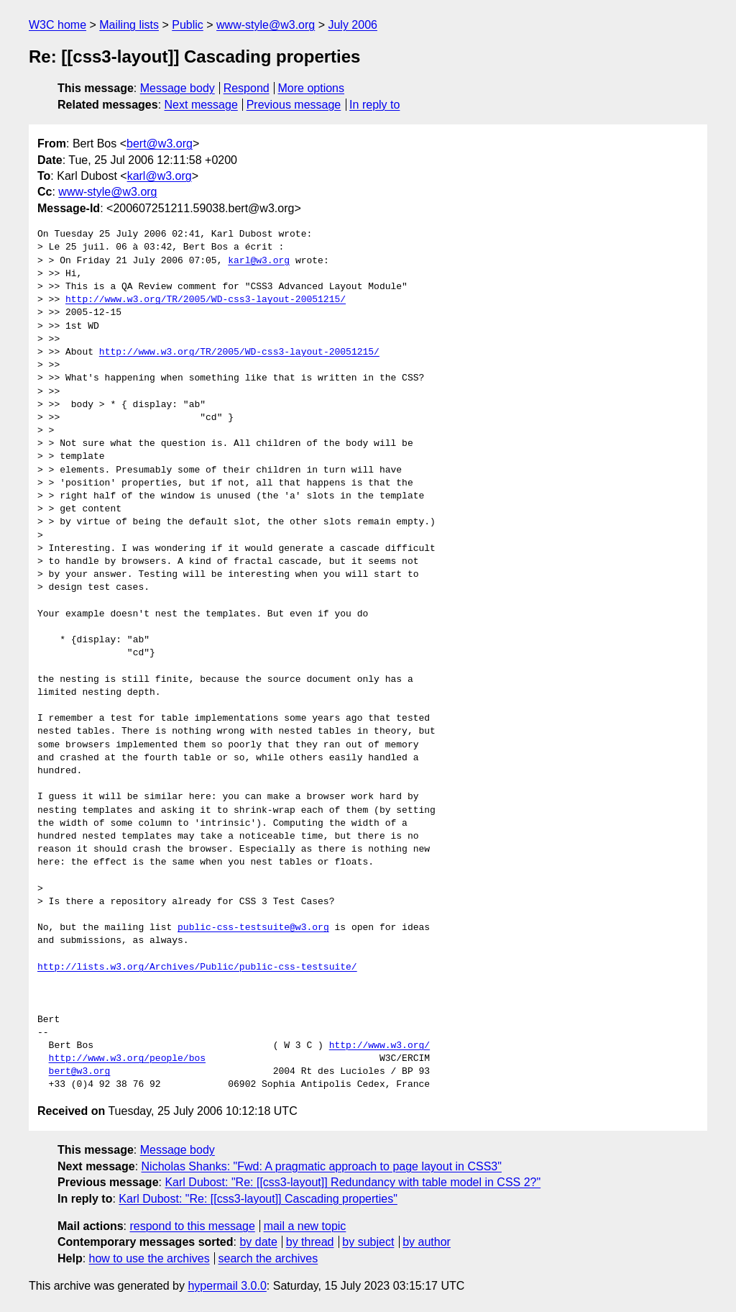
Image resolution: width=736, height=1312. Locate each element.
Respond (247, 88)
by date (258, 1242)
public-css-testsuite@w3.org (253, 927)
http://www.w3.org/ (379, 1045)
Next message (201, 105)
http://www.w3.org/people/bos (127, 1058)
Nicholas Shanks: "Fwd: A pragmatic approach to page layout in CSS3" (322, 1166)
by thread (310, 1242)
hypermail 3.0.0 (227, 1286)
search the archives (268, 1258)
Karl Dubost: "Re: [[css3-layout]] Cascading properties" (258, 1199)
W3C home (57, 25)
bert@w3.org (159, 143)
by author (426, 1242)
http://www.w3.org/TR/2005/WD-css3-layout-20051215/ (205, 299)
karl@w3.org (159, 176)
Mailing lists (129, 25)
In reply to (374, 105)
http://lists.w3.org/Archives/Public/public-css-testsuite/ (197, 967)
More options (311, 88)
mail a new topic (305, 1226)
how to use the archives (149, 1258)
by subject (368, 1242)
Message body (177, 88)
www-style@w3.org (265, 25)
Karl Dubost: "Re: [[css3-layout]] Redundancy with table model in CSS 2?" (352, 1182)
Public (187, 25)
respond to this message (191, 1226)
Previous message (294, 105)
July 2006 (352, 25)
